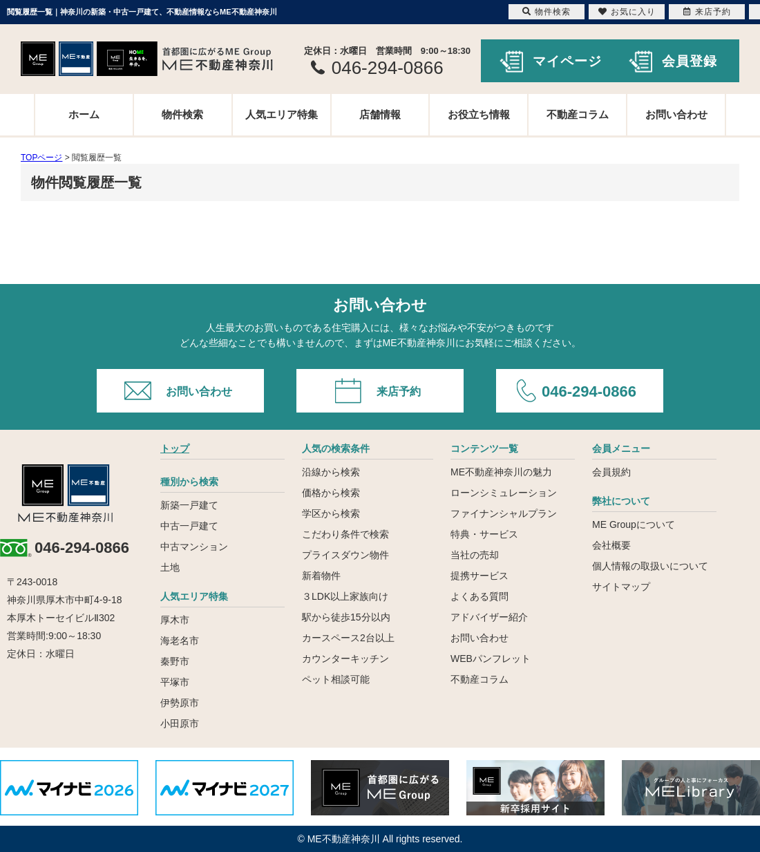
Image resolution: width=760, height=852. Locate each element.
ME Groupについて (633, 524)
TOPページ (41, 157)
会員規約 (611, 471)
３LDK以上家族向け (345, 596)
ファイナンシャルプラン (503, 513)
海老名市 (179, 640)
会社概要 (611, 545)
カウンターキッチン (345, 658)
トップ (174, 448)
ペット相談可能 (336, 679)
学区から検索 (331, 513)
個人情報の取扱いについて (650, 565)
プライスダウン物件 (345, 554)
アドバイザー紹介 (489, 617)
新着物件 (321, 575)
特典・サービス (484, 534)
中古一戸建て (189, 525)
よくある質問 (479, 596)
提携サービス (479, 575)
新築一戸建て (189, 505)
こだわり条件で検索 (345, 534)
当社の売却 (474, 554)
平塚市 (174, 682)
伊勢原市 (179, 702)
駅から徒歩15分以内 (346, 617)
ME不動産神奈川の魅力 (501, 471)
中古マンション (194, 546)
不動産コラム (578, 114)
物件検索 (182, 114)
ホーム (83, 114)
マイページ (567, 61)
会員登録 (689, 61)
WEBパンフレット (490, 658)
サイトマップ (621, 586)
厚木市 (174, 619)
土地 (170, 567)
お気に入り (627, 12)
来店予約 (399, 391)
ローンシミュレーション (503, 492)
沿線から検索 (331, 471)
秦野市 (174, 661)
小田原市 (179, 723)
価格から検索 (331, 492)
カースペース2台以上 (348, 637)
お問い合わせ (676, 114)
